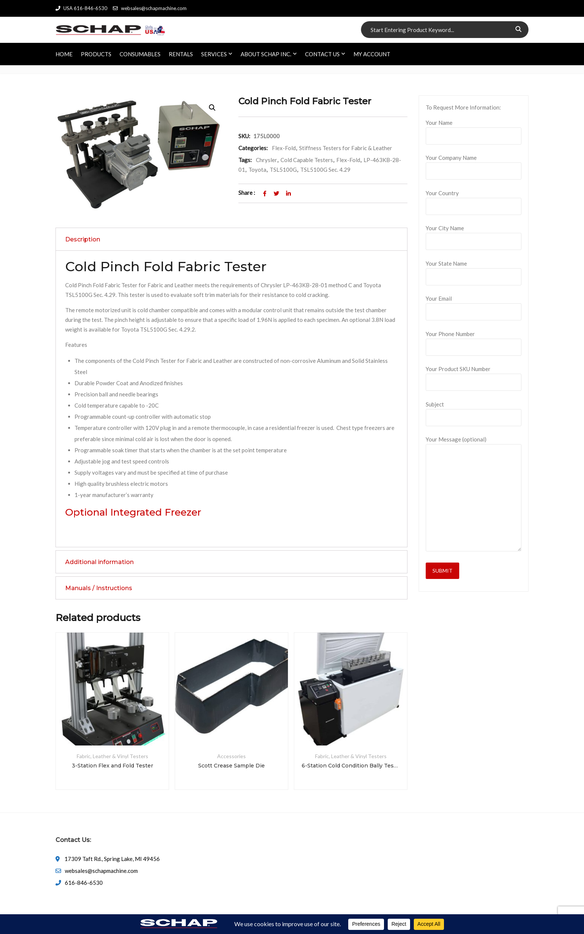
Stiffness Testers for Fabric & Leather (345, 148)
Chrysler (266, 159)
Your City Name (473, 235)
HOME (64, 54)
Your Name (473, 129)
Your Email (473, 305)
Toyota (257, 169)
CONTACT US (322, 54)
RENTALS (181, 54)
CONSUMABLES (140, 54)
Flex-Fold (284, 148)
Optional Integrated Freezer (133, 512)
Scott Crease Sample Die (231, 765)
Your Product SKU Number (473, 375)
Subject (473, 411)
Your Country (473, 200)
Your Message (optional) (473, 494)
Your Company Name (473, 164)
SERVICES (214, 54)
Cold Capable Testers (306, 159)
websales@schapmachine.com (149, 8)
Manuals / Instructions (98, 588)
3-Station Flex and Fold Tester (112, 765)
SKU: (244, 136)
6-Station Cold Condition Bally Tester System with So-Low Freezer (351, 765)
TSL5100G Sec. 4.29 (325, 169)
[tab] (231, 239)
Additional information (99, 562)
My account (371, 54)
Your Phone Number (473, 340)
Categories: (253, 148)
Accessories (231, 756)
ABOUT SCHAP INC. (266, 54)
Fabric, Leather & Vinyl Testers (112, 756)
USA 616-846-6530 (81, 8)
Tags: (245, 159)
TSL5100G (283, 169)
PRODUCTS (96, 54)
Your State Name (473, 270)
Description (82, 239)
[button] (212, 107)
